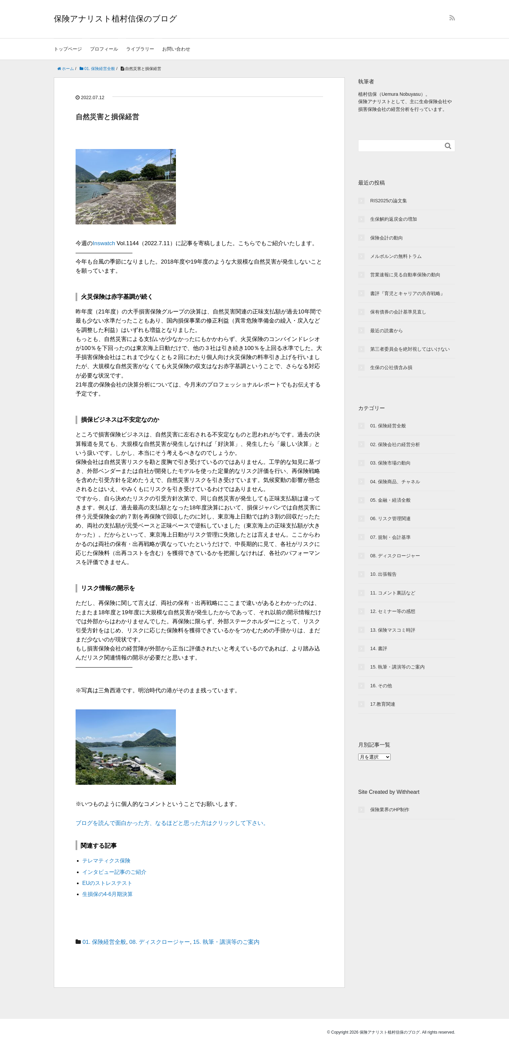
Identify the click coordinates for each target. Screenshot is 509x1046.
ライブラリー (140, 49)
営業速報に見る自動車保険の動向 (405, 274)
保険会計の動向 (386, 237)
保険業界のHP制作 (389, 809)
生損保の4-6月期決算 (107, 894)
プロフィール (104, 49)
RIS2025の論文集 (388, 200)
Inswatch (104, 243)
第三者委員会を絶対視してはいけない (410, 349)
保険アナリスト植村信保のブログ (115, 18)
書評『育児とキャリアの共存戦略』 (407, 293)
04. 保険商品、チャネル (395, 481)
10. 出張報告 (383, 574)
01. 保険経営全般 (104, 942)
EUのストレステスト (107, 883)
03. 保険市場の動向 (390, 463)
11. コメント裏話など (392, 593)
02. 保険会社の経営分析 (395, 444)
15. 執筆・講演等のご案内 (226, 942)
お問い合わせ (176, 49)
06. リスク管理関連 (390, 518)
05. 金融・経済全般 (390, 500)
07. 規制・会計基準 (390, 537)
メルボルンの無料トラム (396, 256)
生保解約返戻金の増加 (393, 219)
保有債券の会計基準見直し (398, 312)
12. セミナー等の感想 (392, 611)
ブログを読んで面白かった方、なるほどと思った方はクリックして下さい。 (172, 823)
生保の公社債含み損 (391, 367)
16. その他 (381, 685)
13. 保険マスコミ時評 (392, 630)
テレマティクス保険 (106, 860)
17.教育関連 (382, 704)
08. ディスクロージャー (159, 942)
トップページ (68, 49)
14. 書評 (378, 648)
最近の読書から (386, 330)
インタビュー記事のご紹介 (114, 872)
